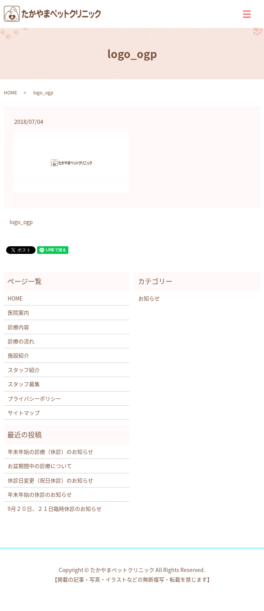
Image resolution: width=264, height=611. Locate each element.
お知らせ (149, 298)
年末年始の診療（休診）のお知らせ (50, 451)
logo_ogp (21, 222)
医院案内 (18, 312)
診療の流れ (21, 341)
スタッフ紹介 (24, 370)
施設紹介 (18, 355)
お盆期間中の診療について (40, 466)
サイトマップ (24, 412)
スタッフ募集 (24, 384)
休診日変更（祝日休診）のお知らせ (50, 480)
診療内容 (18, 327)
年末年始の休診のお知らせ (40, 494)
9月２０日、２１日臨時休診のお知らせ (55, 508)
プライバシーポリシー (34, 398)
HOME (10, 92)
